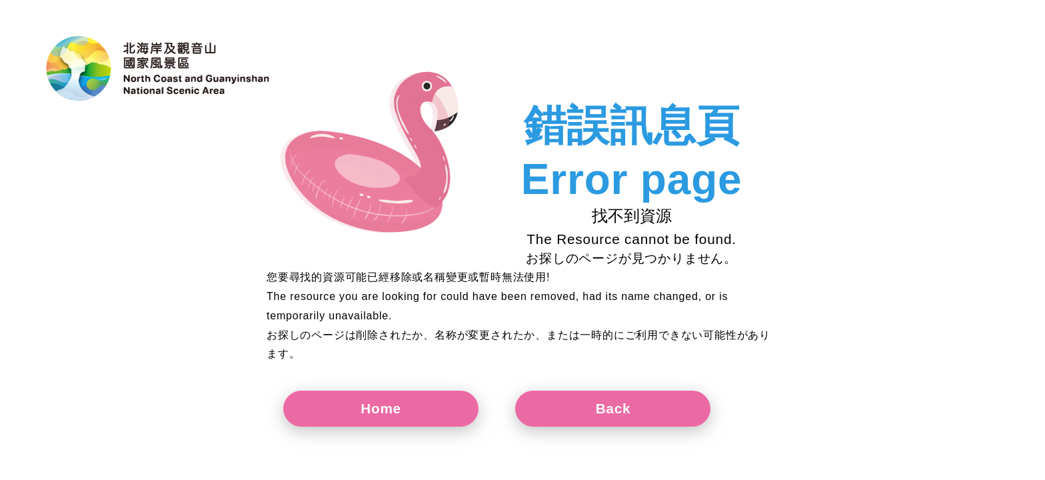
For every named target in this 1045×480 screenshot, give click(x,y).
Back (650, 408)
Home (393, 408)
